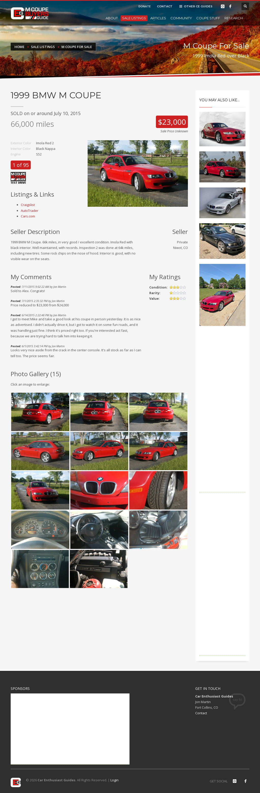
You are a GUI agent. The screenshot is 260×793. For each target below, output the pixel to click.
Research (233, 18)
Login (114, 780)
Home (19, 46)
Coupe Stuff (208, 18)
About (112, 18)
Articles (158, 18)
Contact (201, 713)
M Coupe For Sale (76, 46)
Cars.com (28, 216)
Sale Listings (134, 18)
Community (181, 18)
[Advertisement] (222, 416)
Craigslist (28, 204)
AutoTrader (29, 210)
